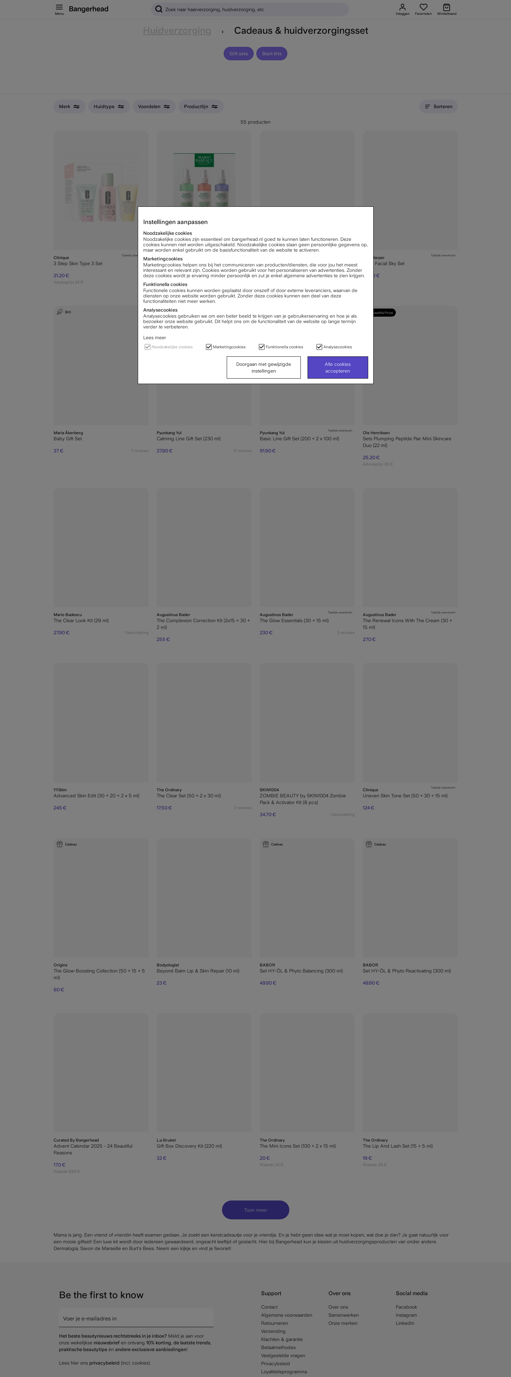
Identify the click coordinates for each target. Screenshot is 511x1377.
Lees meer (154, 337)
